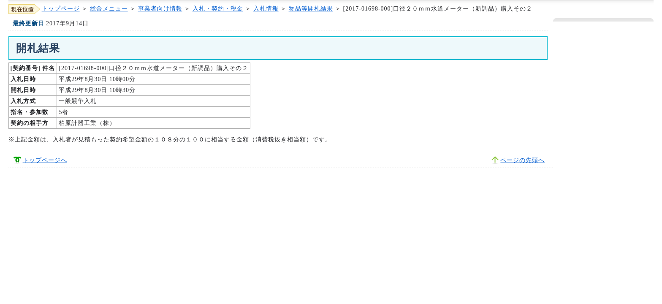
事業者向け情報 (160, 8)
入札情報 (266, 8)
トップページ (61, 8)
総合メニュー (109, 8)
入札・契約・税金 (218, 8)
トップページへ (45, 160)
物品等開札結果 (311, 8)
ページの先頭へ (522, 160)
